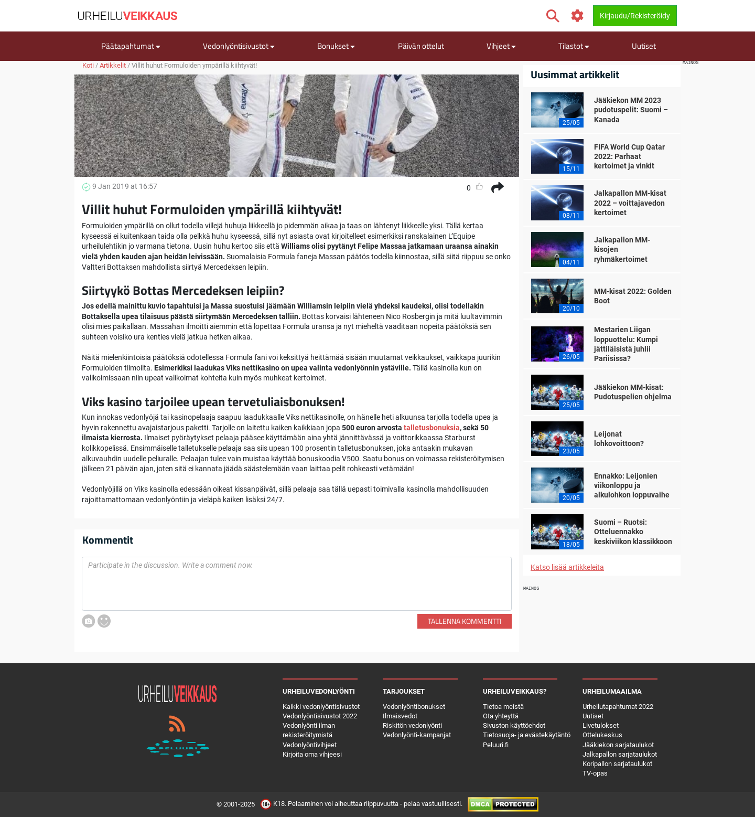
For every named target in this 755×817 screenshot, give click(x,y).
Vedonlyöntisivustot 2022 (320, 716)
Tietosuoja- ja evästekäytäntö (526, 735)
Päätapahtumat (130, 46)
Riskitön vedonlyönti (412, 725)
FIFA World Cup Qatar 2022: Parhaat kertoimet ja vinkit (629, 156)
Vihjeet (501, 46)
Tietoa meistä (503, 706)
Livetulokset (601, 725)
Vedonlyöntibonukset (414, 706)
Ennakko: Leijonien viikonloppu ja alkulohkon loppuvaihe (632, 485)
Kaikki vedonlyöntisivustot (321, 706)
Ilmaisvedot (400, 716)
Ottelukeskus (602, 735)
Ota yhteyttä (501, 716)
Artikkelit (113, 65)
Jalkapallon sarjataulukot (620, 754)
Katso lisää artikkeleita (567, 567)
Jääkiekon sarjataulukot (618, 745)
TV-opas (595, 773)
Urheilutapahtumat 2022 (618, 706)
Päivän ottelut (421, 46)
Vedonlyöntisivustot (239, 46)
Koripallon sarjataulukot (617, 764)
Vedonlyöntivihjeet (310, 745)
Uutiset (644, 46)
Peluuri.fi (496, 745)
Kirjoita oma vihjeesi (312, 754)
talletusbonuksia (432, 427)
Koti (88, 65)
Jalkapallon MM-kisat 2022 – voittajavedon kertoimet (630, 202)
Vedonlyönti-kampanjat (417, 735)
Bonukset (336, 46)
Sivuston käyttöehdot (514, 725)
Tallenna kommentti (464, 621)
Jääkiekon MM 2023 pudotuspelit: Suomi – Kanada (631, 109)
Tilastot (573, 46)
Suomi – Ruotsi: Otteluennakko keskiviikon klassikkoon (633, 531)
